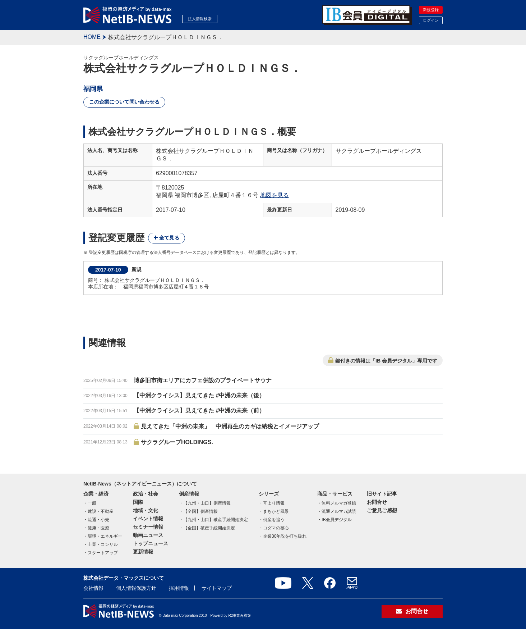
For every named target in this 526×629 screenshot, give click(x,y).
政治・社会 (145, 494)
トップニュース (150, 543)
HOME (92, 37)
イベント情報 (148, 518)
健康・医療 (98, 527)
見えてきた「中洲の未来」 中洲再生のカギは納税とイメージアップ (230, 426)
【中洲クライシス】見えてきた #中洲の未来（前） (199, 410)
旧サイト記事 (382, 494)
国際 (138, 502)
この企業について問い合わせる (124, 102)
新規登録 (431, 10)
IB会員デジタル (336, 519)
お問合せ (377, 502)
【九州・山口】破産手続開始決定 (215, 519)
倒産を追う (274, 519)
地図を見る (274, 195)
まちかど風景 (276, 511)
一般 (92, 503)
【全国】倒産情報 (200, 511)
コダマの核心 (276, 527)
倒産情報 (189, 494)
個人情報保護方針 (136, 588)
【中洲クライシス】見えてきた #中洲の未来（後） (199, 395)
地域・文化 (145, 510)
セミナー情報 (148, 527)
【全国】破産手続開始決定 (209, 527)
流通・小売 (98, 519)
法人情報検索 (200, 19)
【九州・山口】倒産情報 (207, 503)
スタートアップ (103, 552)
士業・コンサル (103, 544)
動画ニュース (148, 535)
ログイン (431, 20)
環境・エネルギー (105, 536)
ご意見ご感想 (382, 510)
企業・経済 (96, 494)
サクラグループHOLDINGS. (177, 442)
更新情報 (143, 552)
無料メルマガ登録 (339, 503)
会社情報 (93, 588)
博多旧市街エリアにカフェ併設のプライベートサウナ (203, 380)
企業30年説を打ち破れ (284, 536)
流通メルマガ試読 (339, 511)
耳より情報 (274, 503)
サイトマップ (217, 588)
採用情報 (179, 588)
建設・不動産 (101, 511)
